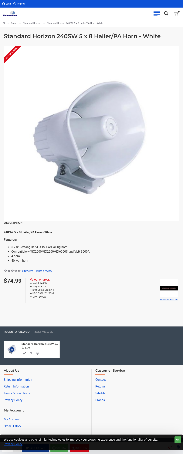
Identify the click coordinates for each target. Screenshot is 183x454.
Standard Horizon (32, 23)
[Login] (6, 4)
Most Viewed (43, 331)
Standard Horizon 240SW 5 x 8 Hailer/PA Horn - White (40, 343)
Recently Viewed (17, 331)
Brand (14, 23)
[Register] (19, 4)
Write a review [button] (44, 270)
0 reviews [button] (27, 270)
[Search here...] (166, 13)
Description (13, 222)
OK (177, 439)
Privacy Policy (13, 444)
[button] (11, 349)
